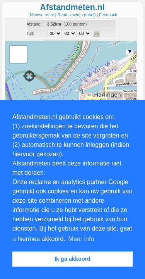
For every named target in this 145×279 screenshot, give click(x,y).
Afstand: (34, 24)
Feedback (108, 14)
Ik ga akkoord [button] (72, 259)
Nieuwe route (42, 14)
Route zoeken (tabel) (77, 14)
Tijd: (30, 33)
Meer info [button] (81, 239)
